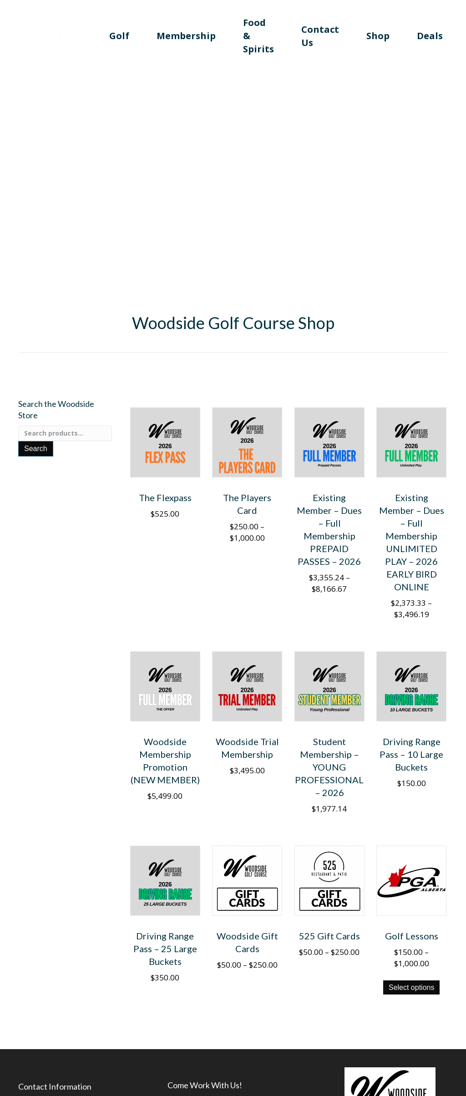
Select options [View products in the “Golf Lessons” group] (412, 987)
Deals (430, 36)
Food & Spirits (258, 35)
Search (35, 448)
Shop (378, 36)
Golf (119, 36)
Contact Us (320, 36)
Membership (186, 36)
